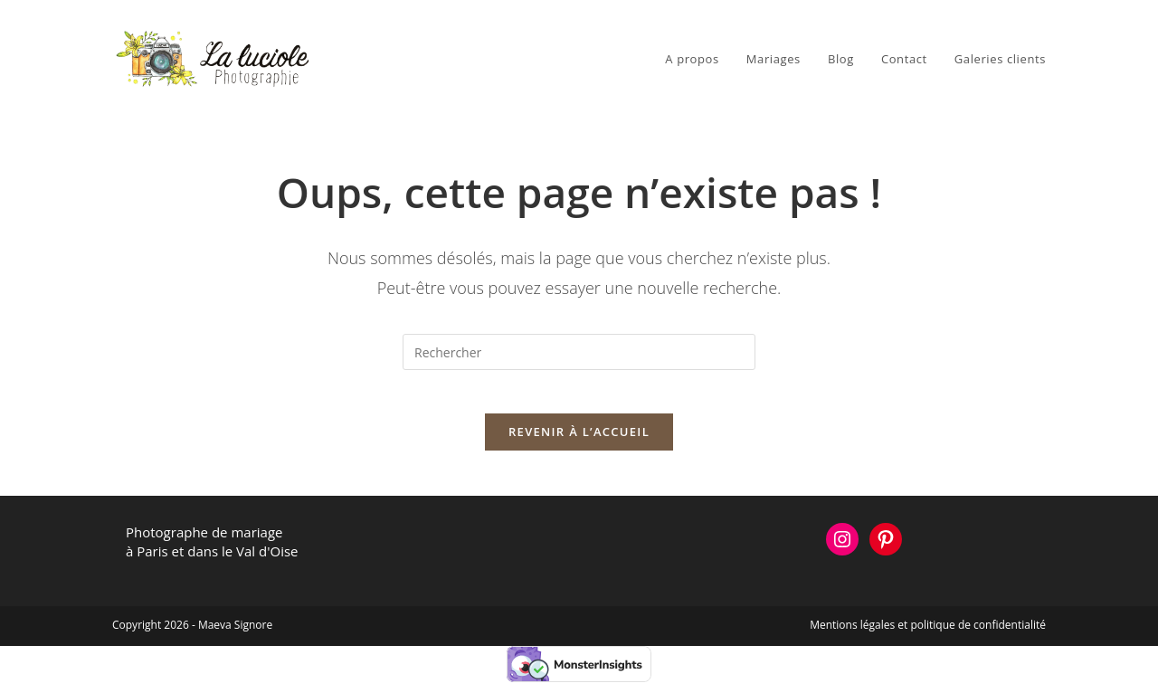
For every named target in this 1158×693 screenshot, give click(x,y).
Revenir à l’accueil (579, 442)
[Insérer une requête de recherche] (579, 352)
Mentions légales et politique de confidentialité (928, 635)
